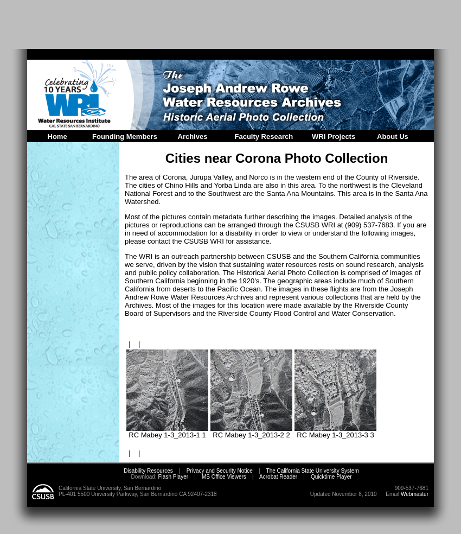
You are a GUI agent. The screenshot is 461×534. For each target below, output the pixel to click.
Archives (193, 136)
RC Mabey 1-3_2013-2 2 (251, 431)
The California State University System (312, 471)
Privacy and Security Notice (220, 471)
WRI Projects (333, 136)
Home (57, 136)
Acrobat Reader (278, 477)
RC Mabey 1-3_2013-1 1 (167, 431)
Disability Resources (148, 471)
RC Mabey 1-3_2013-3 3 (335, 431)
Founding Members (124, 136)
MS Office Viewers (224, 477)
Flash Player (172, 477)
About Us (392, 136)
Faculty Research (264, 136)
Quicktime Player (331, 477)
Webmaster (414, 494)
